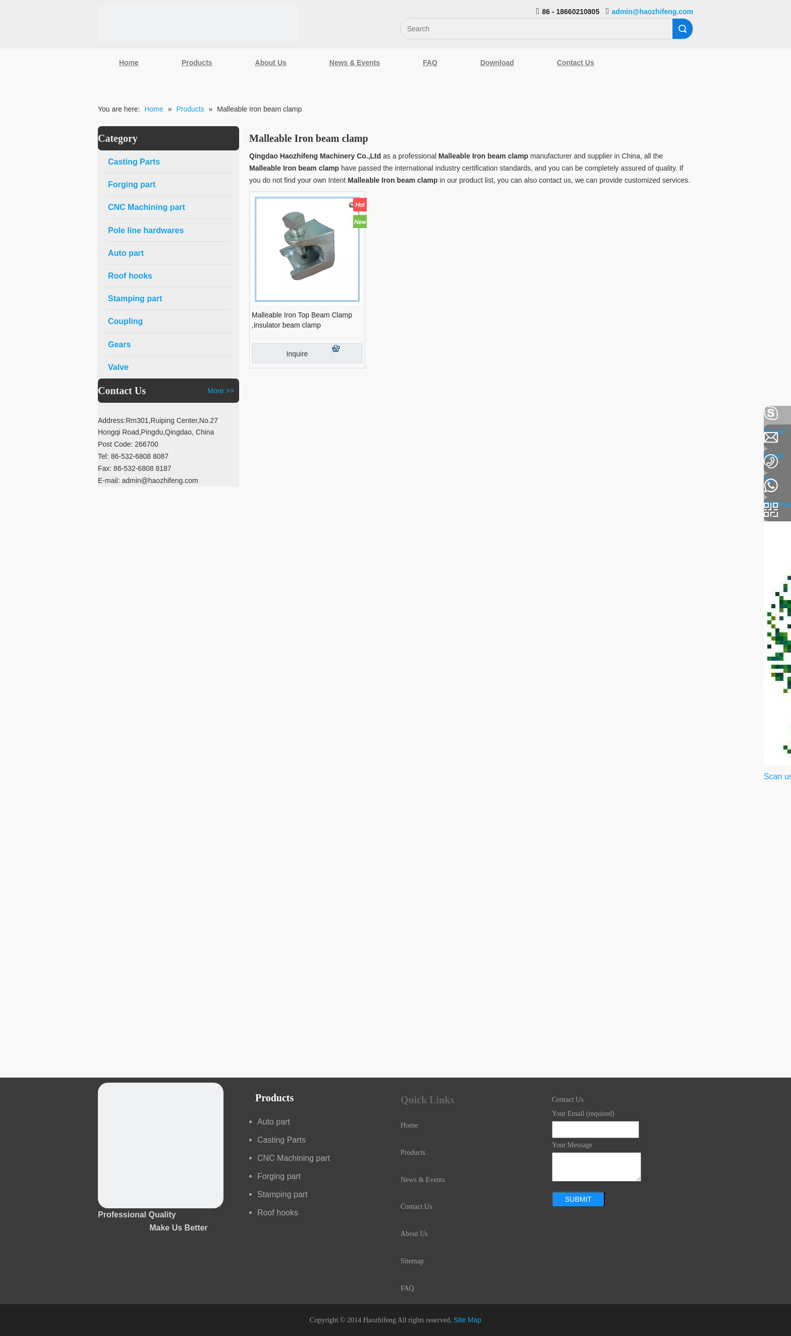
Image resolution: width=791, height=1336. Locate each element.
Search (682, 29)
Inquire (280, 353)
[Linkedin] (13, 440)
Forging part (279, 1176)
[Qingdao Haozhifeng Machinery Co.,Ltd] (198, 23)
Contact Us (575, 63)
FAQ (430, 63)
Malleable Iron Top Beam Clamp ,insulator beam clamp (302, 320)
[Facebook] (13, 413)
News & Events (354, 63)
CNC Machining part (293, 1158)
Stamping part (282, 1194)
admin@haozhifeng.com (652, 12)
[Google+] (13, 467)
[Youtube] (13, 494)
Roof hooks (277, 1212)
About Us (271, 63)
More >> (221, 390)
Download (497, 63)
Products (197, 63)
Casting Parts (281, 1140)
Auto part (273, 1121)
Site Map (467, 1320)
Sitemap (412, 1261)
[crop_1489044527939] (160, 1145)
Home (129, 63)
